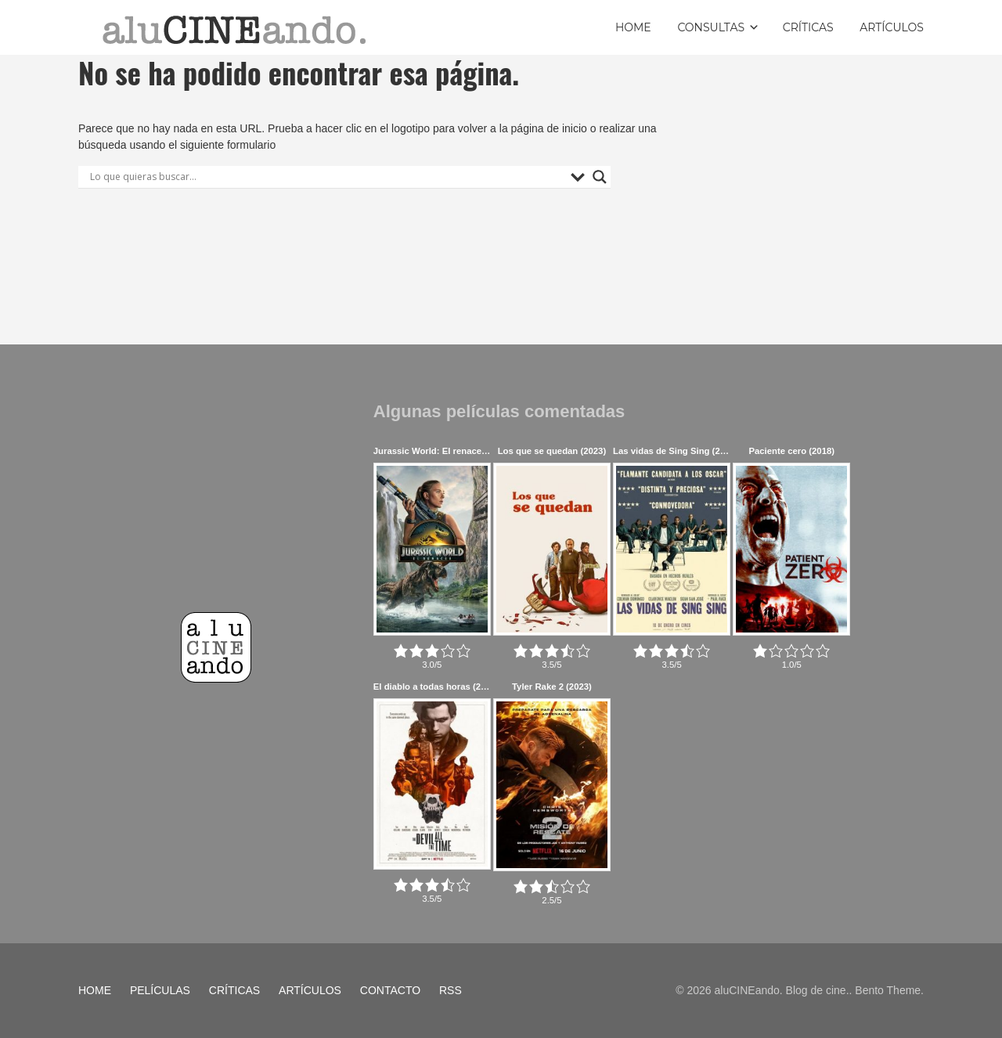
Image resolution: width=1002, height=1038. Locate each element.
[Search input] (326, 177)
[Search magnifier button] (600, 177)
